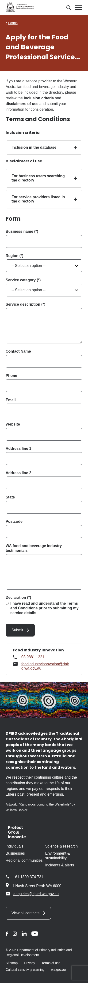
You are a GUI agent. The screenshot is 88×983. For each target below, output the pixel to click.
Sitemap (12, 963)
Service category (21, 280)
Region (12, 256)
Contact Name (18, 351)
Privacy (29, 963)
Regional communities (24, 860)
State (10, 497)
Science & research (61, 846)
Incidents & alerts (59, 865)
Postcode (14, 521)
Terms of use (51, 963)
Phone (11, 376)
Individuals (14, 846)
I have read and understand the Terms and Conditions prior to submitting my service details (44, 608)
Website (13, 424)
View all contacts (25, 913)
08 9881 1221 (32, 657)
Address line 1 (18, 449)
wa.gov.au (58, 969)
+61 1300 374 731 (28, 877)
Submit (17, 630)
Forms (13, 23)
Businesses (15, 853)
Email (11, 400)
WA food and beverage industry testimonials (34, 548)
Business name (19, 231)
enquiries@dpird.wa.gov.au (32, 894)
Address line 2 (18, 473)
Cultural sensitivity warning (25, 969)
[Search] (69, 7)
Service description (23, 304)
